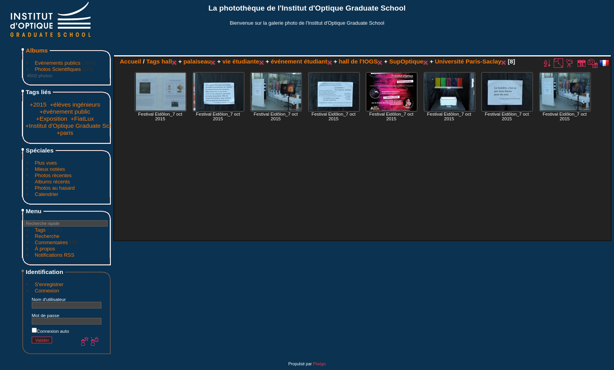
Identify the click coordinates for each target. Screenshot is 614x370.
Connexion (47, 291)
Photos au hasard (55, 188)
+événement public (65, 111)
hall (166, 61)
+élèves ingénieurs (75, 104)
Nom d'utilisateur (49, 299)
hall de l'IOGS (358, 61)
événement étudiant (299, 61)
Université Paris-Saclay (468, 61)
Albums (37, 50)
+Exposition (51, 118)
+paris (65, 132)
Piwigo (319, 363)
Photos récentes (53, 175)
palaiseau (197, 61)
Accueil (130, 61)
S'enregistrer (49, 284)
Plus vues (46, 163)
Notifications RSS (54, 255)
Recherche (47, 236)
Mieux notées (50, 169)
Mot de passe (46, 315)
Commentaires (51, 242)
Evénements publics (57, 63)
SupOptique (406, 61)
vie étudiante (240, 61)
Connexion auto (50, 331)
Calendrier (46, 194)
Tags (40, 230)
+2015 (38, 104)
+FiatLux (82, 118)
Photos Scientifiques (58, 69)
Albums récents (52, 182)
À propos (45, 249)
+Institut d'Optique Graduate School (73, 125)
